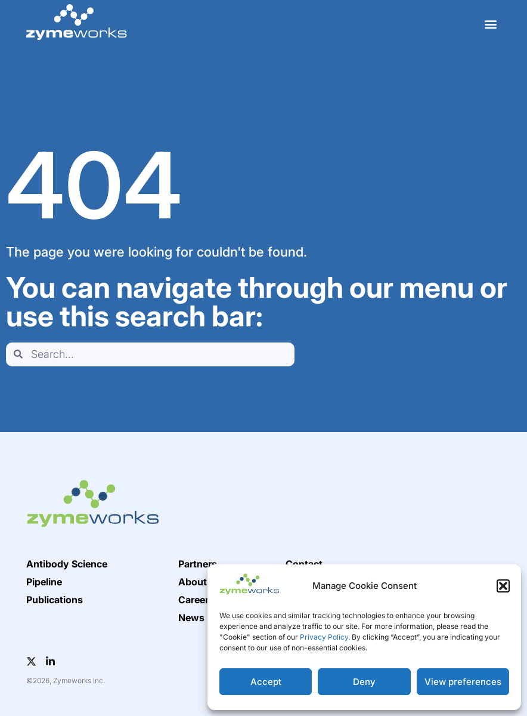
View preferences (462, 681)
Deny (364, 681)
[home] (76, 22)
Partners (197, 564)
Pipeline (44, 582)
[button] (503, 586)
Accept (265, 681)
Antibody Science (66, 564)
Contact (304, 564)
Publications (54, 600)
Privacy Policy (324, 636)
